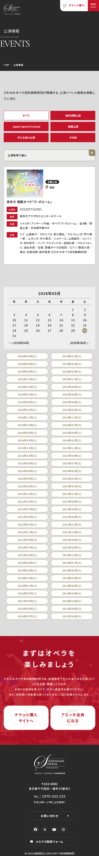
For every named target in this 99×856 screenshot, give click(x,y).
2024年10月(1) (27, 425)
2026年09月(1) (27, 356)
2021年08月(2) (72, 540)
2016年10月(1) (72, 601)
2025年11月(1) (72, 379)
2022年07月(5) (27, 509)
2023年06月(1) (27, 471)
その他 (73, 137)
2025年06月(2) (72, 394)
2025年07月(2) (27, 394)
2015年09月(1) (72, 616)
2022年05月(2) (27, 517)
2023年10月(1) (27, 455)
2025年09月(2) (72, 387)
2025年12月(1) (27, 379)
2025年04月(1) (72, 402)
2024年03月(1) (27, 440)
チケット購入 (77, 5)
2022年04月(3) (72, 517)
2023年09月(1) (72, 455)
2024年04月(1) (72, 433)
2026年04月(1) (27, 371)
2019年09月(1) (27, 563)
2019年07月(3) (72, 563)
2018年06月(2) (72, 586)
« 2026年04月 (20, 342)
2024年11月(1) (72, 417)
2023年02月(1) (27, 486)
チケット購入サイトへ (26, 717)
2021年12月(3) (72, 524)
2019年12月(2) (72, 555)
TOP (6, 64)
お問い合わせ (49, 816)
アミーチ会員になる (73, 717)
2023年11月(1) (72, 448)
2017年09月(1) (27, 601)
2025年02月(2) (72, 410)
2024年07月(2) (72, 425)
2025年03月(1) (27, 410)
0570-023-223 (54, 796)
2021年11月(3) (27, 532)
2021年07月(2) (27, 547)
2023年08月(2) (27, 463)
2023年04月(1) (27, 478)
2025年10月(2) (27, 387)
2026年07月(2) (72, 356)
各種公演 (73, 126)
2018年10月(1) (27, 578)
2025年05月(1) (27, 402)
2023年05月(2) (72, 471)
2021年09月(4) (27, 540)
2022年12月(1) (27, 494)
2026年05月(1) (72, 364)
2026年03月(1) (72, 371)
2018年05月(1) (27, 593)
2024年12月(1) (27, 417)
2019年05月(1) (72, 570)
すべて (26, 115)
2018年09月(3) (72, 578)
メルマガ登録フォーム (49, 841)
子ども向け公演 (26, 137)
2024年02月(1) (72, 440)
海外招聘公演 (73, 115)
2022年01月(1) (27, 524)
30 (85, 330)
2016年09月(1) (27, 608)
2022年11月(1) (72, 494)
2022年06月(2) (72, 509)
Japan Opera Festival (26, 126)
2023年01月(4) (72, 486)
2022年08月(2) (72, 501)
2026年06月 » (79, 342)
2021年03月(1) (27, 555)
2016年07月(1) (27, 616)
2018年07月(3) (27, 586)
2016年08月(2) (72, 608)
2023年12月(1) (27, 448)
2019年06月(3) (27, 570)
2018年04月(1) (72, 593)
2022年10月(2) (27, 501)
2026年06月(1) (27, 364)
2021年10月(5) (72, 532)
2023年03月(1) (72, 478)
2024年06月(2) (27, 433)
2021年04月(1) (72, 547)
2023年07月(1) (72, 463)
